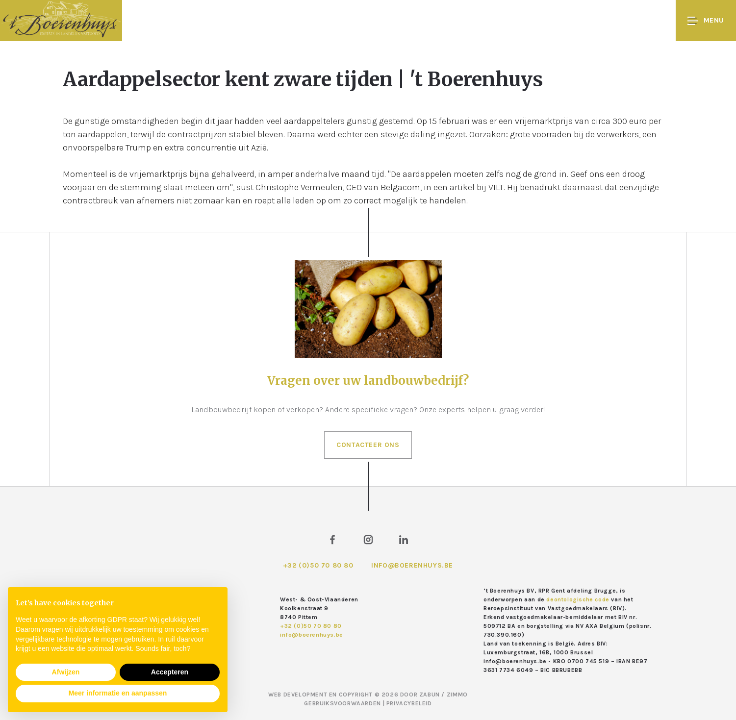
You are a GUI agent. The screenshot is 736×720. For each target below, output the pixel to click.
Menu (705, 21)
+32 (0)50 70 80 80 (318, 565)
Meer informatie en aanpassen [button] (118, 693)
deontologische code (577, 599)
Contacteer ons (367, 445)
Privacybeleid (409, 703)
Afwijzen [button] (66, 672)
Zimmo (457, 694)
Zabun (429, 694)
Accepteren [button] (169, 672)
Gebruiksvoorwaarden (343, 703)
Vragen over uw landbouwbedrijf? (368, 380)
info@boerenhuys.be (412, 565)
